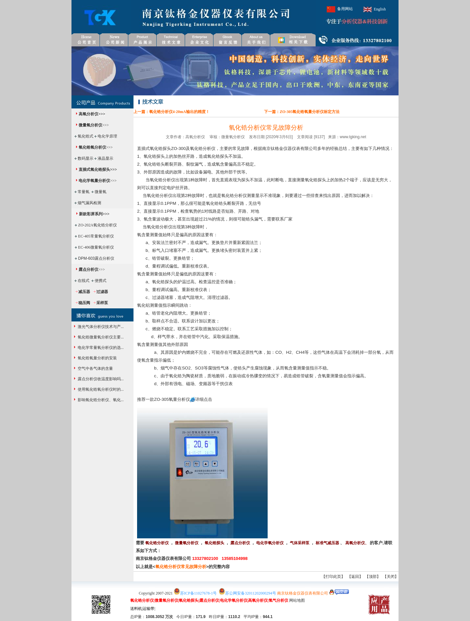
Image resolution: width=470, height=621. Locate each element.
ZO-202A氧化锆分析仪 (97, 225)
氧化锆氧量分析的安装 (97, 358)
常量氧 (83, 191)
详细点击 (203, 399)
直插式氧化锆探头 (94, 169)
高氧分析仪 (88, 114)
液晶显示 (105, 158)
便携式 (100, 280)
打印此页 (333, 576)
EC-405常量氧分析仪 (96, 236)
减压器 (84, 291)
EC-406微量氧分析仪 (96, 247)
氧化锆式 (85, 136)
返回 (355, 576)
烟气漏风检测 (89, 203)
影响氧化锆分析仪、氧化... (100, 400)
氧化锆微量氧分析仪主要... (100, 337)
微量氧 (100, 191)
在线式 (83, 280)
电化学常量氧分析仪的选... (100, 347)
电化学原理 (107, 136)
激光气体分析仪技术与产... (100, 326)
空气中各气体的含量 (95, 368)
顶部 (373, 576)
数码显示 (85, 158)
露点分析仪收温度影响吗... (100, 379)
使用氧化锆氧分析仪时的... (100, 389)
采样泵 (102, 303)
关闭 (391, 576)
